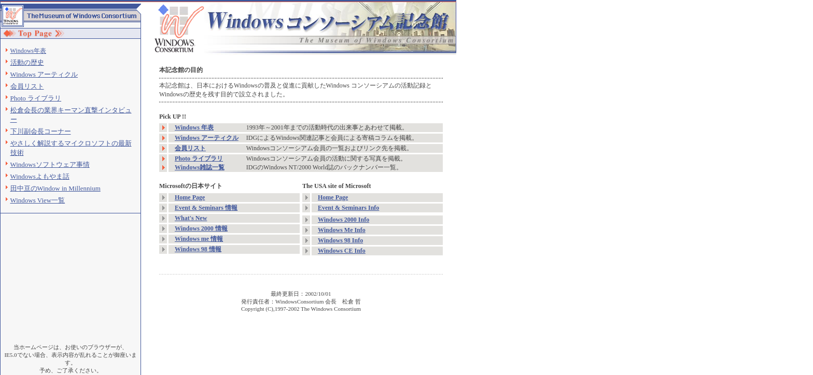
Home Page (190, 197)
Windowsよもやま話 (39, 176)
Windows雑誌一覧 (200, 167)
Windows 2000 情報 (201, 228)
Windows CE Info (342, 250)
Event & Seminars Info (348, 207)
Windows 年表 (194, 127)
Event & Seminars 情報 (206, 207)
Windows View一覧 (37, 200)
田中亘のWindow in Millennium (55, 188)
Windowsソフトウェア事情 (50, 164)
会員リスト (27, 86)
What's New (191, 218)
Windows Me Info (342, 230)
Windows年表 (28, 50)
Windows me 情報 (199, 238)
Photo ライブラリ (36, 98)
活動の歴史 (27, 62)
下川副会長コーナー (40, 131)
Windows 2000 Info (343, 219)
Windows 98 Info (340, 240)
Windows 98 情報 (198, 249)
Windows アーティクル (44, 74)
